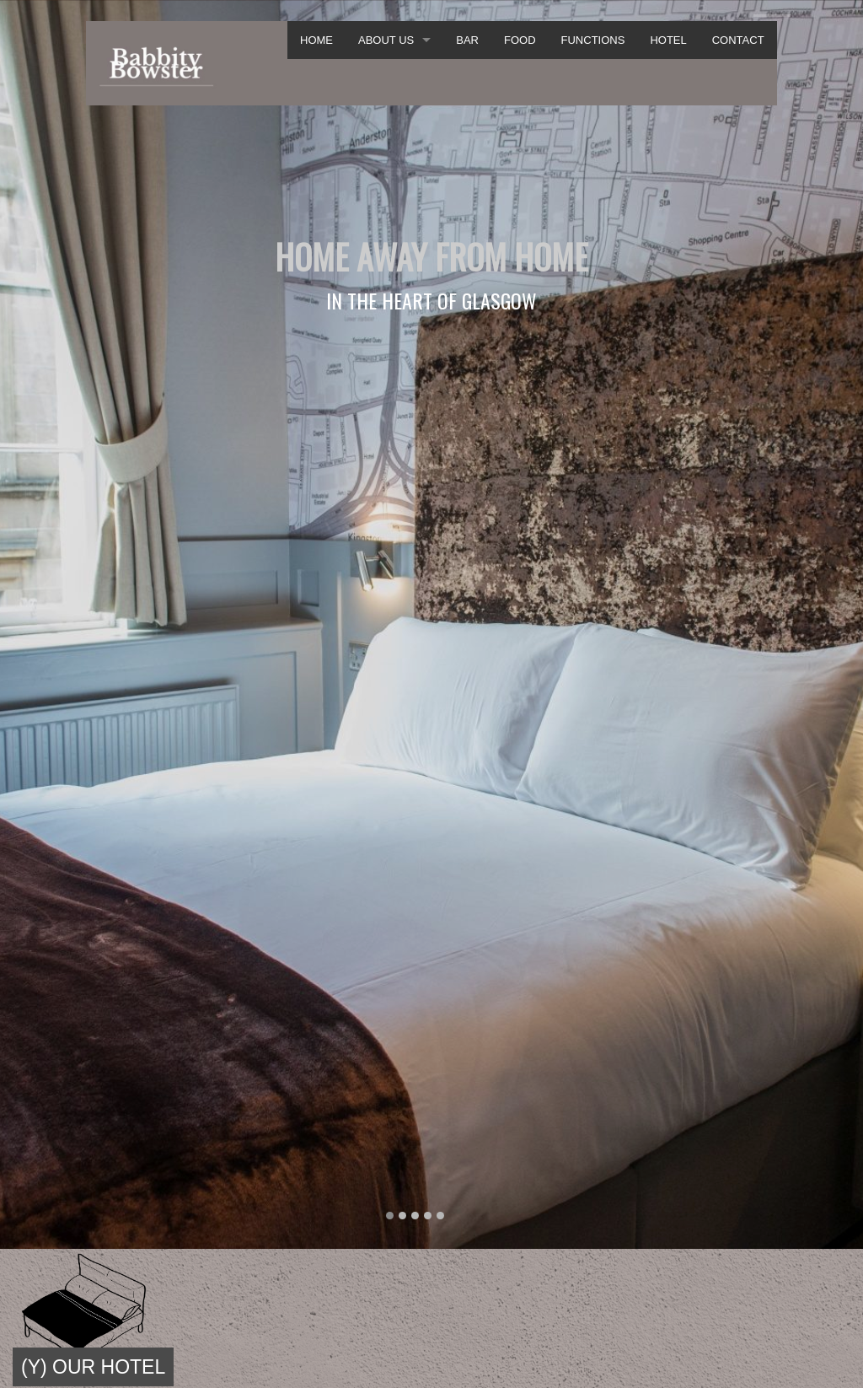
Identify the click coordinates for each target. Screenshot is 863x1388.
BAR (467, 40)
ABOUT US (386, 40)
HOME (316, 40)
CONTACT (738, 40)
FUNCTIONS (593, 40)
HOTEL (668, 40)
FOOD (520, 40)
